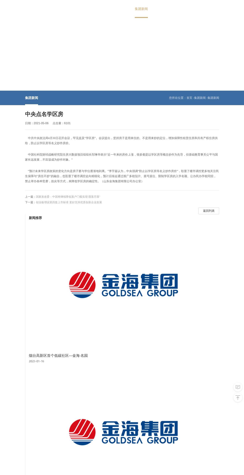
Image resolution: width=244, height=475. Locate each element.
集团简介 (31, 420)
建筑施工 (55, 448)
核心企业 (189, 391)
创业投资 (55, 420)
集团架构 (31, 426)
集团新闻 (141, 9)
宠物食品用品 (58, 437)
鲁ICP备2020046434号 (133, 467)
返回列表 (149, 218)
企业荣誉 (31, 443)
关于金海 (103, 9)
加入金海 (160, 9)
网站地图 (159, 467)
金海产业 (122, 9)
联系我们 (179, 9)
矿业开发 (55, 431)
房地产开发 (57, 426)
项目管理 (55, 443)
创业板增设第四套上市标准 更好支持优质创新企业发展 (69, 210)
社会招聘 (104, 426)
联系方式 (129, 420)
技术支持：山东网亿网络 (203, 467)
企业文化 (31, 437)
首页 (88, 9)
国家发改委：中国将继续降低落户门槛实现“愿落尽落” (68, 204)
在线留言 (129, 426)
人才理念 (104, 420)
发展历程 (31, 431)
